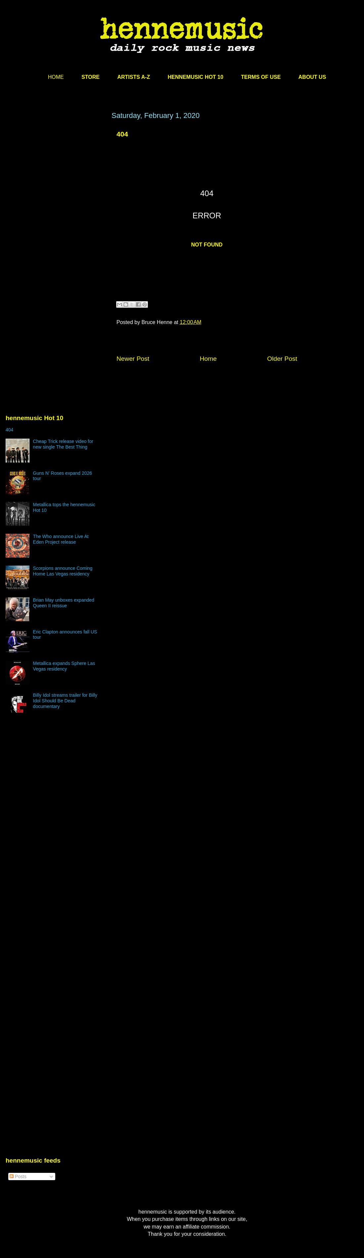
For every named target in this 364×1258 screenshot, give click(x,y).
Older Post (282, 358)
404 (9, 429)
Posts (18, 1176)
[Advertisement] (62, 195)
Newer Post (132, 358)
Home (208, 358)
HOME (56, 77)
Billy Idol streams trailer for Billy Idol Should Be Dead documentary (65, 700)
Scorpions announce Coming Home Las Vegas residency (63, 571)
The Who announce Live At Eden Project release (61, 539)
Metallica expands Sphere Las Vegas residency (64, 666)
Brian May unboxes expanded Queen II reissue (63, 602)
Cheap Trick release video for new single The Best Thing (63, 444)
